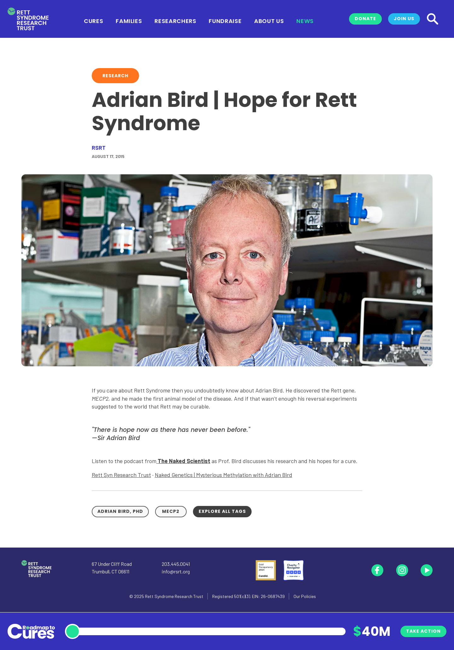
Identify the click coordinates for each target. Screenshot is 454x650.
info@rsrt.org (176, 571)
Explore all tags (222, 511)
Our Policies (305, 596)
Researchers (175, 20)
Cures (93, 20)
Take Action (423, 631)
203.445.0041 (176, 564)
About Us (269, 20)
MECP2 (170, 511)
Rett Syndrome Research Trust (174, 596)
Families (129, 20)
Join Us (404, 18)
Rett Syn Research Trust (121, 474)
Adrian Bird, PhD (120, 511)
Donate (365, 18)
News (305, 20)
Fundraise (225, 20)
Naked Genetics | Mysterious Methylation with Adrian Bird (223, 474)
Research (115, 76)
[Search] (432, 19)
